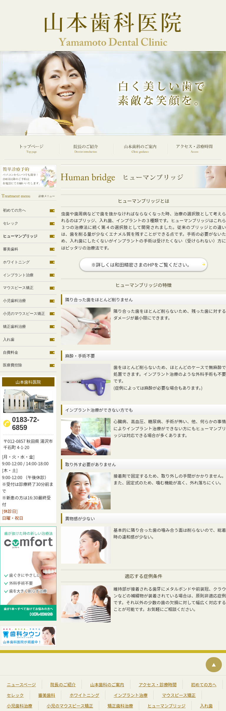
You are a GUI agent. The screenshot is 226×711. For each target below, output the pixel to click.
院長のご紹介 (62, 660)
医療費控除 (12, 349)
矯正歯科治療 (14, 311)
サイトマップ (86, 692)
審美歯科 (10, 234)
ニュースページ (21, 660)
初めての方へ (14, 195)
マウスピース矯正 (18, 272)
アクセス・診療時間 (156, 660)
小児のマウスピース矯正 (24, 298)
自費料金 (10, 336)
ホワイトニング (16, 246)
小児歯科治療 (14, 285)
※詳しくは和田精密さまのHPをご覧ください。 (141, 238)
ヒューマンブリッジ (20, 221)
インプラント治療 (18, 259)
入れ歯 (8, 323)
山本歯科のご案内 (106, 660)
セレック (10, 208)
